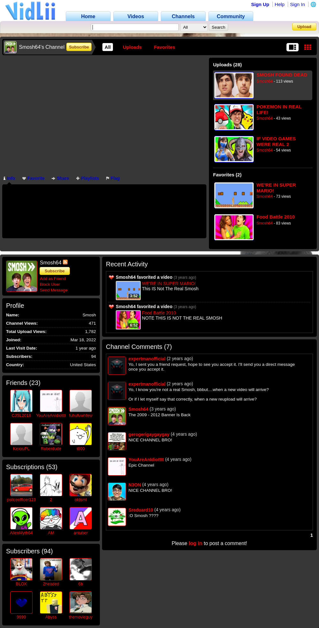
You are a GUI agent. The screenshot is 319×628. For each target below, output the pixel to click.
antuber (81, 532)
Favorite (33, 178)
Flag (113, 178)
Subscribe (79, 47)
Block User (50, 284)
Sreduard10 (141, 510)
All (108, 47)
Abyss (50, 617)
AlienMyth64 (21, 532)
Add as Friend (53, 278)
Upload (304, 26)
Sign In (297, 4)
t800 (81, 448)
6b (80, 583)
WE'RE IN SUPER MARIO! (276, 187)
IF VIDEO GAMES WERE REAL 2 (276, 141)
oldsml (81, 499)
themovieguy (81, 617)
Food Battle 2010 (275, 216)
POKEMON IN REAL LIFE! (278, 109)
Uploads (132, 47)
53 (51, 466)
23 (34, 382)
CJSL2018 (21, 415)
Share (60, 178)
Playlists (87, 178)
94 (47, 551)
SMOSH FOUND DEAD (281, 75)
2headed (51, 583)
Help (280, 4)
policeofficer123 (21, 499)
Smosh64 (264, 81)
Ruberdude (51, 448)
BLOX (21, 583)
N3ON (135, 484)
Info (9, 178)
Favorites (164, 47)
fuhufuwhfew (80, 415)
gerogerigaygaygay (149, 434)
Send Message (54, 290)
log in (196, 543)
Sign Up (260, 4)
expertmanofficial (147, 358)
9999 (21, 617)
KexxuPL (21, 448)
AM (51, 532)
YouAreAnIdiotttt (51, 415)
